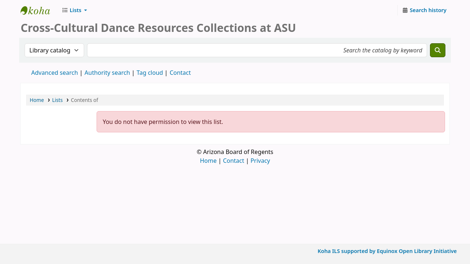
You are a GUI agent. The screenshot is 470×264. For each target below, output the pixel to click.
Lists (57, 99)
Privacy (260, 161)
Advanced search (54, 73)
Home (37, 99)
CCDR (39, 10)
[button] (74, 10)
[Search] (437, 50)
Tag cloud (150, 73)
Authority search (107, 73)
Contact (233, 161)
